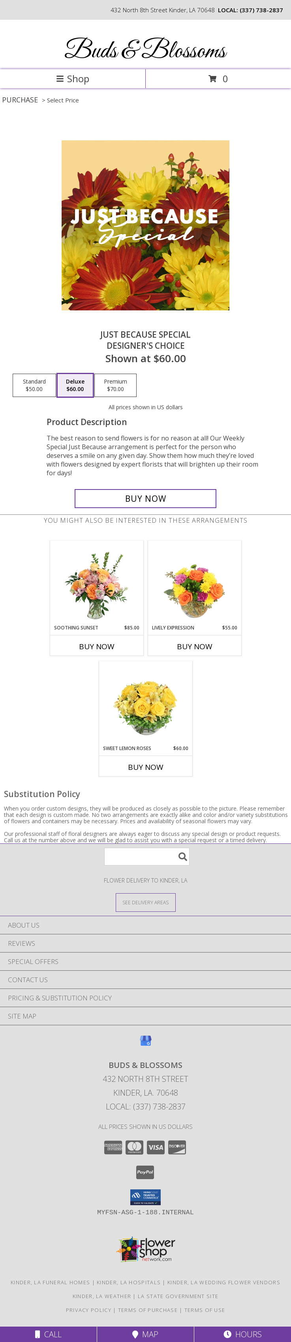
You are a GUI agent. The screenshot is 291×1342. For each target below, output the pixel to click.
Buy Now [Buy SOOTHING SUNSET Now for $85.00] (97, 646)
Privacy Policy (88, 1310)
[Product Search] (147, 857)
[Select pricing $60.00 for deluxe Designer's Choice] (75, 385)
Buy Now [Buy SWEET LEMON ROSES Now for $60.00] (145, 767)
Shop (72, 78)
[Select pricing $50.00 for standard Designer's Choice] (34, 385)
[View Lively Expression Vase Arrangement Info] (194, 582)
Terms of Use (204, 1310)
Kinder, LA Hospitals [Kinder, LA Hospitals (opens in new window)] (129, 1282)
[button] (145, 1197)
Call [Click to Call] (48, 1334)
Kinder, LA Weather (102, 1296)
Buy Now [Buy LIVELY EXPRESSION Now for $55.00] (194, 646)
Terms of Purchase (148, 1310)
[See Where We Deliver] (146, 902)
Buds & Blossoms (144, 52)
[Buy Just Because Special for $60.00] (145, 498)
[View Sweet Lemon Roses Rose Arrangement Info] (145, 703)
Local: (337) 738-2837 (146, 1106)
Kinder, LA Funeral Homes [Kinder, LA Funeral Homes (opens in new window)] (50, 1282)
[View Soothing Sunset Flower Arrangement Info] (97, 582)
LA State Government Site (178, 1296)
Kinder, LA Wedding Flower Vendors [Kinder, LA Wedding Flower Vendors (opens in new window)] (223, 1282)
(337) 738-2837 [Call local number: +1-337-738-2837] (261, 10)
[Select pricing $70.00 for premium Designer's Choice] (115, 385)
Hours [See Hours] (242, 1334)
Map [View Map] (145, 1334)
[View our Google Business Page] (145, 1044)
